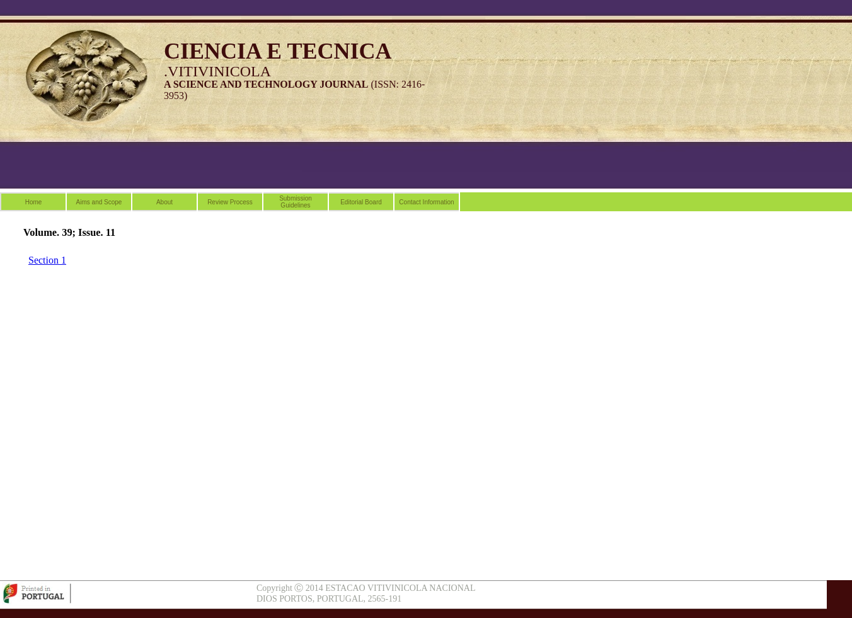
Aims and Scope (99, 202)
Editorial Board (361, 202)
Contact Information (426, 202)
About (164, 202)
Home (33, 202)
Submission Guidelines (295, 202)
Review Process (230, 202)
